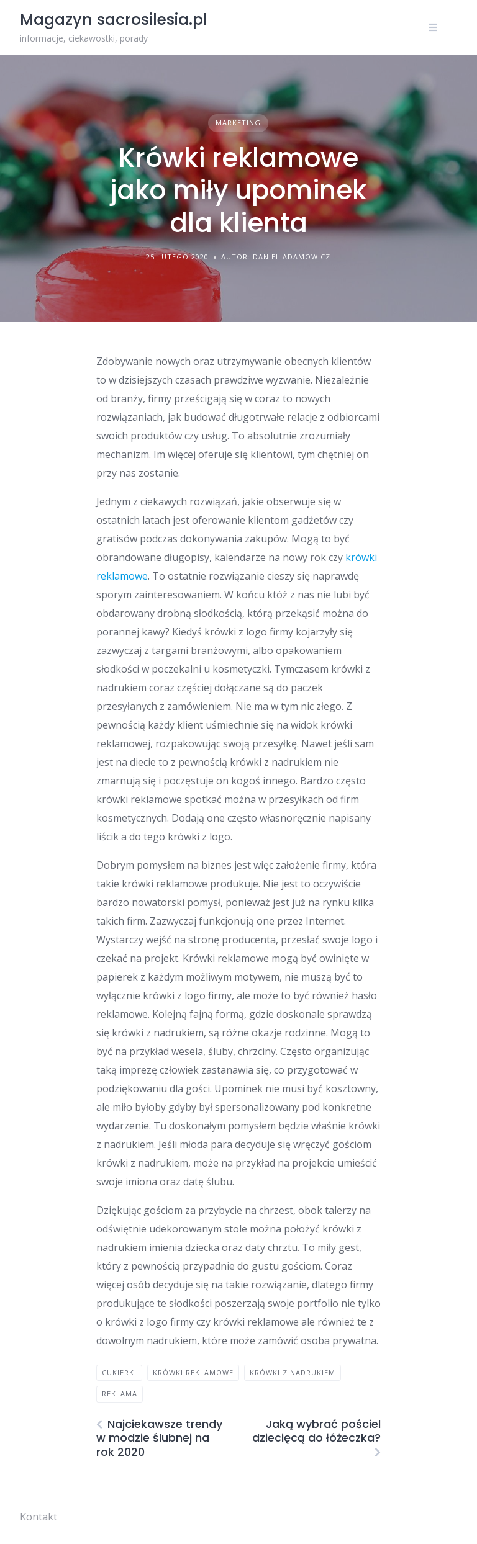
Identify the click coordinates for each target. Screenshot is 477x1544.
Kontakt (38, 1517)
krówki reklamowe (193, 1372)
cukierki (119, 1372)
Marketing (238, 122)
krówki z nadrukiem (292, 1372)
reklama (119, 1393)
